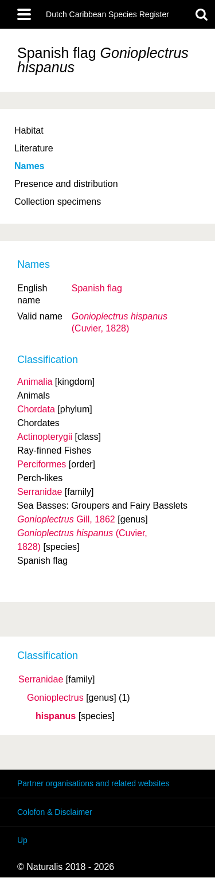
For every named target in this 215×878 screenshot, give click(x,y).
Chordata (36, 409)
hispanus (56, 716)
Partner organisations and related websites (93, 783)
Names (29, 166)
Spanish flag (97, 288)
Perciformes (41, 464)
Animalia (34, 382)
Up (22, 840)
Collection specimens (57, 201)
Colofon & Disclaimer (54, 812)
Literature (33, 148)
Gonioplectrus (55, 698)
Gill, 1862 (66, 519)
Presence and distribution (66, 184)
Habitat (29, 130)
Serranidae (40, 679)
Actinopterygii (44, 437)
